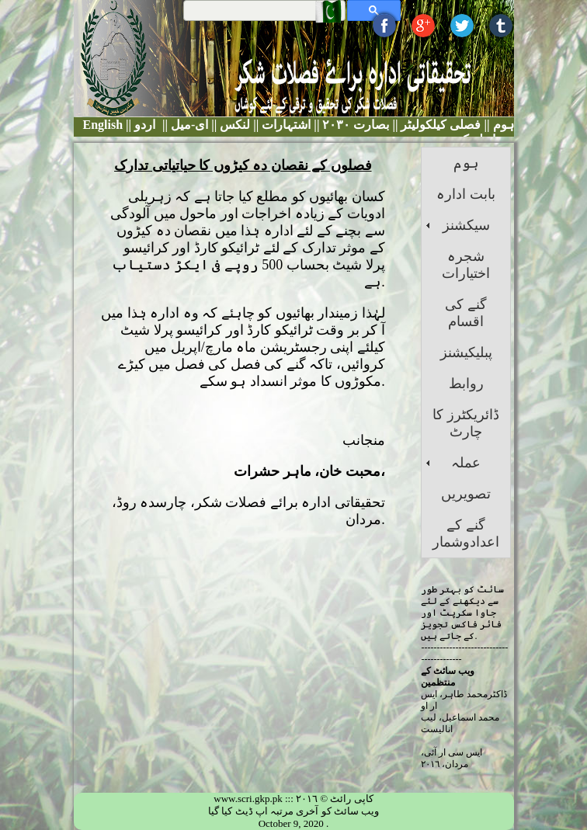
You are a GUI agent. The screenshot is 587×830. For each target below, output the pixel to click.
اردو (144, 124)
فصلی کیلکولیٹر (439, 124)
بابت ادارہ (465, 194)
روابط (466, 383)
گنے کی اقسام (466, 313)
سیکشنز (466, 225)
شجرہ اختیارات (466, 264)
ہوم (502, 124)
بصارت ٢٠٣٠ (354, 124)
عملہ (466, 463)
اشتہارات (285, 124)
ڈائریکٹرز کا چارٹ (465, 423)
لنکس (233, 124)
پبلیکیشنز (466, 352)
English (103, 124)
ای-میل (188, 124)
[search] (266, 10)
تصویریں (466, 494)
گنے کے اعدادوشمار (465, 533)
